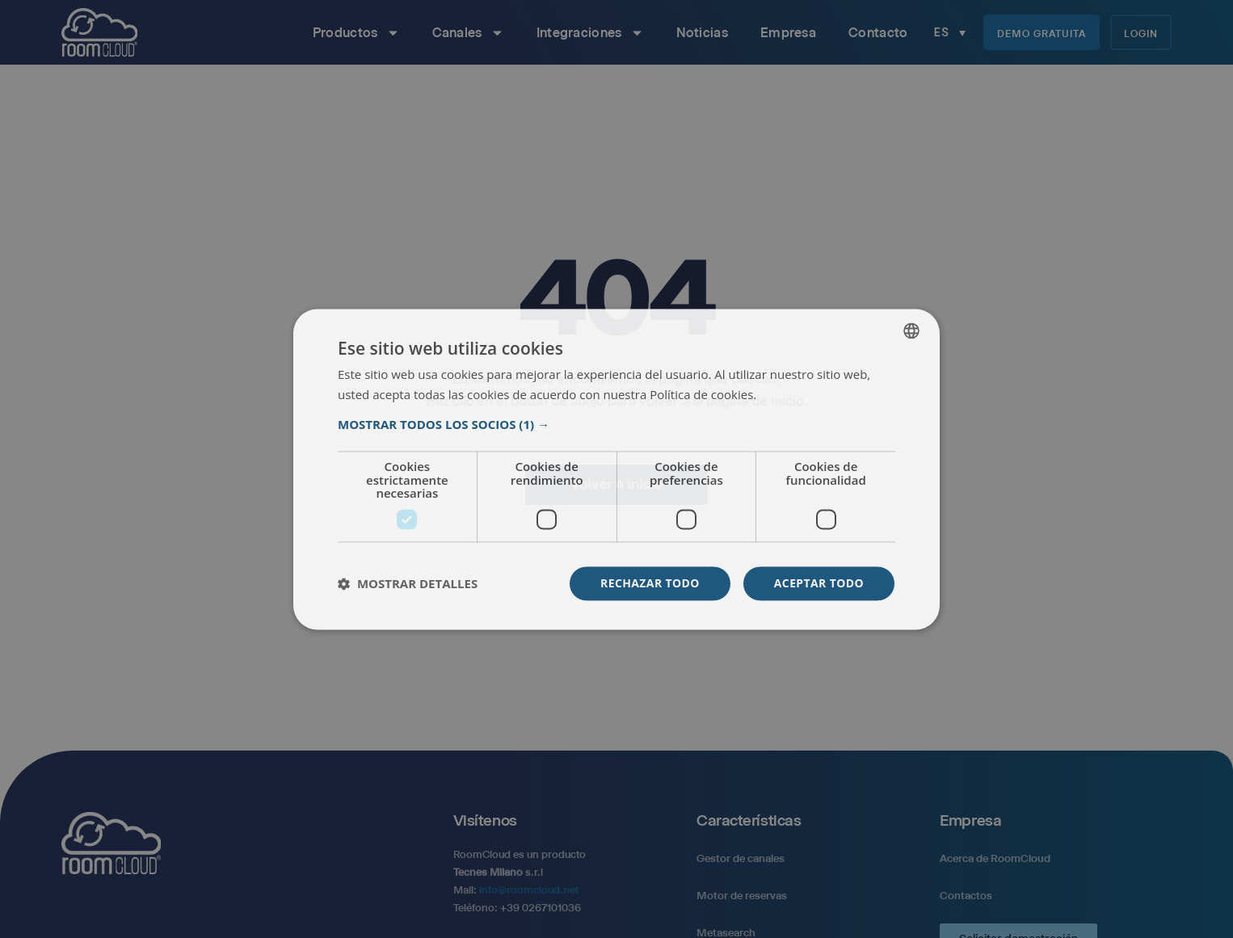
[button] (616, 425)
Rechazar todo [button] (650, 583)
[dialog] (616, 469)
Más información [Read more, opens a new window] (804, 395)
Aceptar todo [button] (819, 583)
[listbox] (911, 330)
